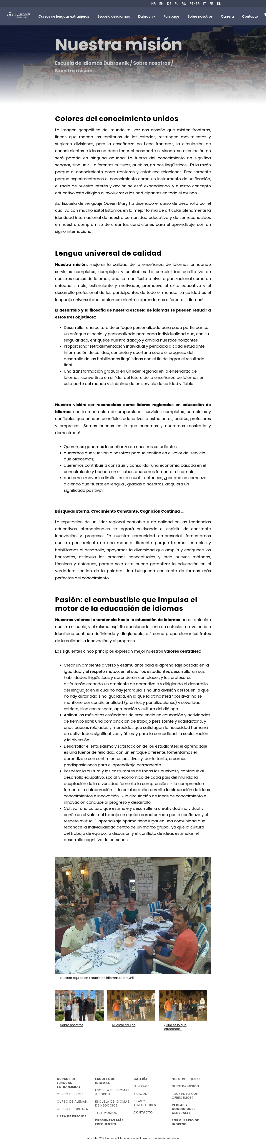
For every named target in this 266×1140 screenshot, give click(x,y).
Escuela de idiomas (114, 16)
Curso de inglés (71, 1094)
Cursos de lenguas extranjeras (63, 16)
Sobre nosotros (200, 16)
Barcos (140, 1094)
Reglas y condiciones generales (184, 1109)
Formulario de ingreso (185, 1122)
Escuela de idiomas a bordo (112, 1092)
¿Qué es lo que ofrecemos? (185, 1096)
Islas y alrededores (144, 1103)
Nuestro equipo (186, 1079)
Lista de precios (72, 1116)
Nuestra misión (185, 1086)
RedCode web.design (167, 1138)
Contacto (250, 16)
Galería (140, 1079)
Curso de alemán (72, 1101)
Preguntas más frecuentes (109, 1122)
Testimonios (106, 1113)
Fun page (171, 16)
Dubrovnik (146, 16)
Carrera (227, 16)
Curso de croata (72, 1109)
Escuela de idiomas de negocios (112, 1103)
